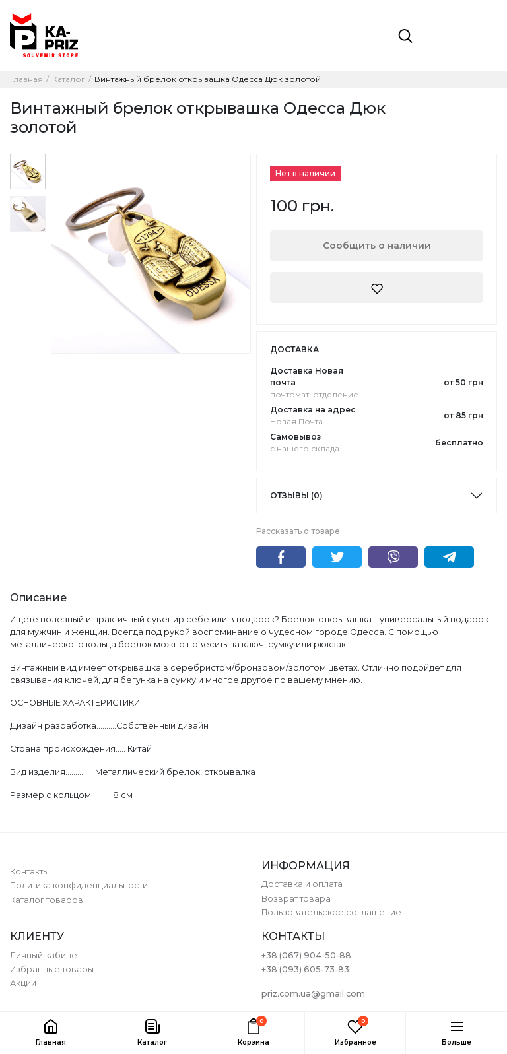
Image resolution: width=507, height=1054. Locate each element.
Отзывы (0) (296, 495)
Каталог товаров (46, 900)
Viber (393, 557)
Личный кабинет (45, 955)
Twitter (337, 557)
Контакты (29, 871)
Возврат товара (296, 899)
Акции (23, 983)
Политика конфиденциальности (79, 885)
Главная (26, 79)
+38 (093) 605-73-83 (305, 969)
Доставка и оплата (302, 884)
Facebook (281, 557)
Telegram (449, 557)
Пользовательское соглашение (331, 912)
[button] (152, 1033)
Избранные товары (52, 969)
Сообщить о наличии (377, 245)
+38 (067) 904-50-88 (306, 955)
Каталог (68, 79)
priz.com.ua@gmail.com (313, 994)
